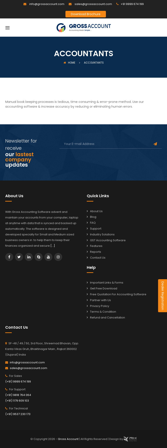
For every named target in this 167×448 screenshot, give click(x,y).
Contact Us (97, 258)
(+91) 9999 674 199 (18, 381)
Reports (95, 252)
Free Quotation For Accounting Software (118, 294)
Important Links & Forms (106, 283)
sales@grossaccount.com (93, 4)
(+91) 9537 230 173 (17, 414)
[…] (52, 246)
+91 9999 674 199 (132, 4)
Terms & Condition (103, 312)
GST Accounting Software (108, 240)
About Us (96, 211)
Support (95, 228)
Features (96, 246)
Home (69, 62)
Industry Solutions (102, 234)
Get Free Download (103, 288)
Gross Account (68, 439)
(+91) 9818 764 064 (18, 395)
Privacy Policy (99, 306)
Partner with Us (100, 300)
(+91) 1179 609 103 (17, 401)
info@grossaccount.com (46, 4)
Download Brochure (85, 14)
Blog (93, 217)
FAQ (93, 223)
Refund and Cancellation (107, 317)
